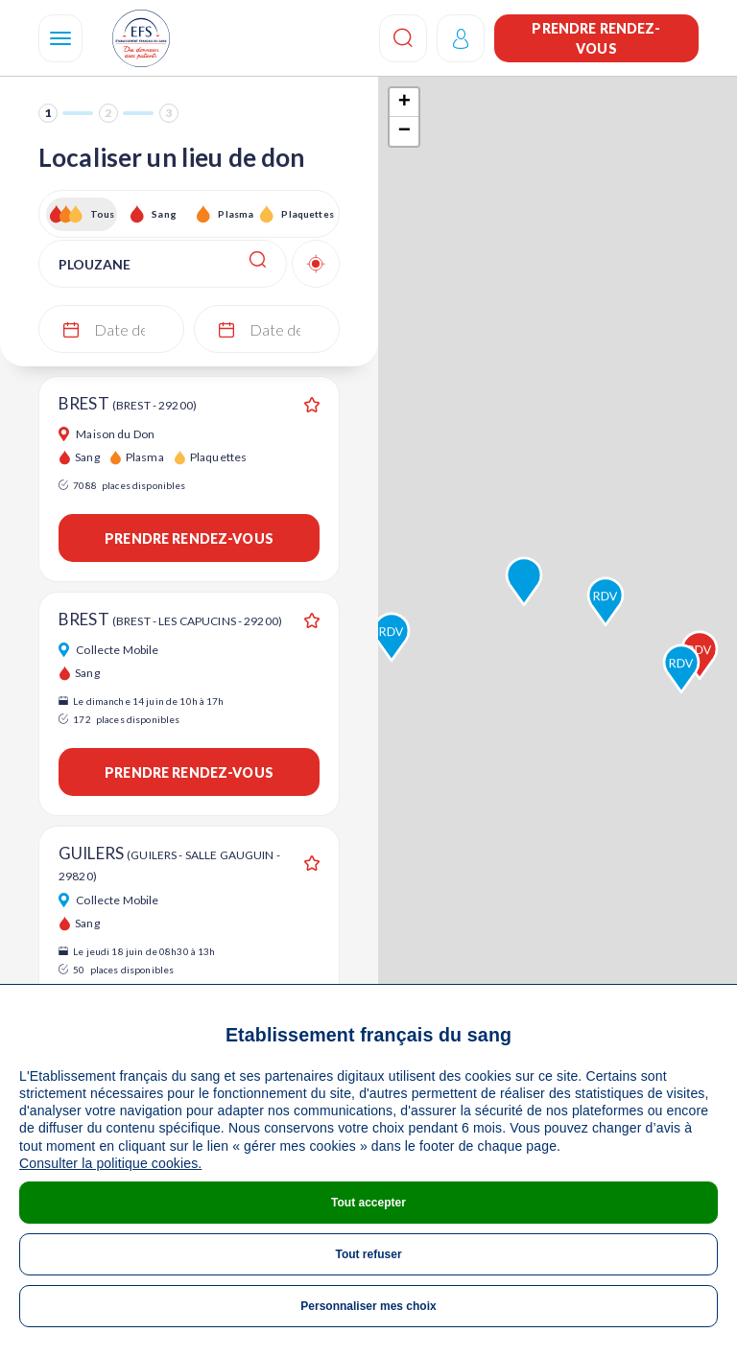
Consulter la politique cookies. (110, 1163)
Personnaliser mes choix (368, 1306)
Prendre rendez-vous (596, 38)
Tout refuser (368, 1254)
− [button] (404, 131)
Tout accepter (368, 1202)
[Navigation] (60, 38)
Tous (102, 214)
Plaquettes (306, 214)
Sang (164, 214)
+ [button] (404, 102)
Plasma (235, 214)
